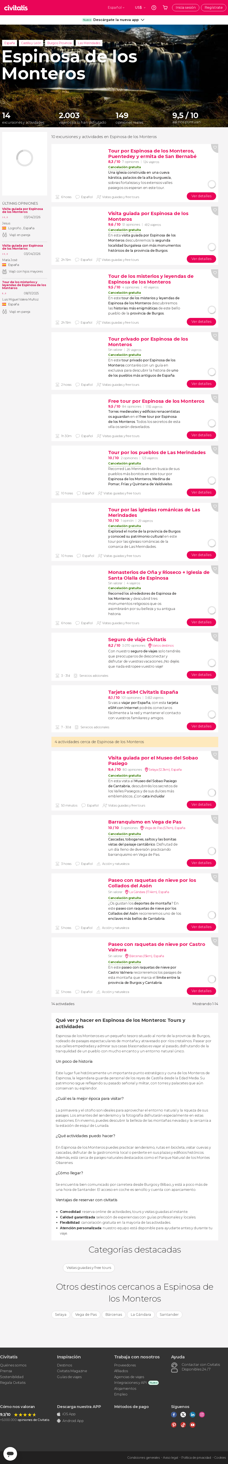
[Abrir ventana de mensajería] (10, 1454)
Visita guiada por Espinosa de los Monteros (22, 210)
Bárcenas (113, 1315)
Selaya (61, 1315)
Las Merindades (89, 43)
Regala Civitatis (12, 1383)
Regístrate (214, 8)
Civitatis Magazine (72, 1371)
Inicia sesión (186, 8)
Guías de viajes (69, 1377)
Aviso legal (170, 1458)
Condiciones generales (143, 1458)
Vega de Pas (86, 1315)
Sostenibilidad (12, 1377)
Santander (169, 1315)
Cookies (220, 1458)
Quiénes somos (13, 1365)
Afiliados (121, 1371)
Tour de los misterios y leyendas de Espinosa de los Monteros (24, 285)
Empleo (120, 1394)
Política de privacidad (196, 1458)
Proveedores (125, 1365)
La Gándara (141, 1315)
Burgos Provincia (59, 43)
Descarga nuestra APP (79, 1406)
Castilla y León (31, 43)
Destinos (64, 1365)
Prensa (6, 1371)
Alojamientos (125, 1389)
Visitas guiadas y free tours (89, 1268)
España (9, 43)
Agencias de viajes (129, 1377)
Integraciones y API (130, 1383)
